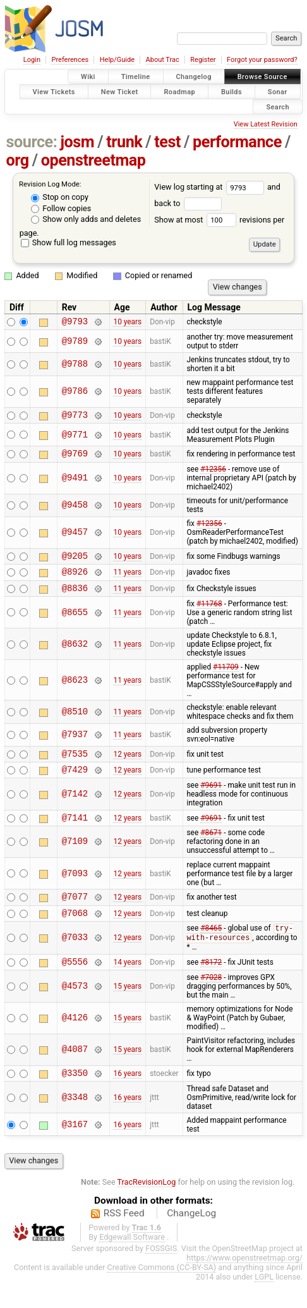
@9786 (75, 394)
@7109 (75, 859)
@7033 (75, 959)
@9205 (75, 563)
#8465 (211, 950)
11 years (127, 581)
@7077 (75, 915)
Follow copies (61, 208)
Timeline (135, 77)
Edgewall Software (132, 1263)
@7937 (75, 746)
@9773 (75, 418)
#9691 (211, 800)
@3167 (75, 1150)
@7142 (75, 809)
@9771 (75, 438)
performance (237, 142)
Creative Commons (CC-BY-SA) (162, 1293)
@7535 (75, 767)
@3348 (75, 1123)
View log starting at (210, 187)
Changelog (194, 77)
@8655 (75, 624)
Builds (231, 91)
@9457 (75, 538)
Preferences (69, 60)
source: (31, 142)
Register (202, 60)
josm (77, 142)
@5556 (75, 985)
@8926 (75, 581)
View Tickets (54, 91)
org (17, 160)
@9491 (75, 484)
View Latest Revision (266, 124)
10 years (127, 323)
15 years (127, 1010)
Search (277, 106)
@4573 (75, 1010)
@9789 (75, 343)
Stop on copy (59, 197)
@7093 (75, 890)
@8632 (75, 655)
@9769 (75, 459)
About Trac (162, 60)
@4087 (75, 1074)
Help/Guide (117, 60)
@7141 (75, 834)
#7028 (211, 1001)
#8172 (211, 985)
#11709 (226, 678)
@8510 (75, 723)
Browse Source (262, 77)
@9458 (75, 511)
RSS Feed (124, 1239)
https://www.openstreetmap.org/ (244, 1283)
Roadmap (179, 91)
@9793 (75, 323)
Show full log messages (68, 242)
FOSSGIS (161, 1274)
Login (31, 60)
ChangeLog (191, 1239)
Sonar (277, 91)
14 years (127, 985)
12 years (127, 766)
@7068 (75, 933)
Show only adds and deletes (86, 219)
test (167, 142)
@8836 (75, 599)
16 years (127, 1098)
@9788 (75, 366)
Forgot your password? (262, 60)
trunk (124, 142)
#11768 (209, 615)
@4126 (75, 1042)
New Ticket (119, 91)
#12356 (213, 474)
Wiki (88, 77)
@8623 (75, 691)
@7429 (75, 784)
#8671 (211, 849)
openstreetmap (93, 160)
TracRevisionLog (146, 1208)
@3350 (75, 1098)
